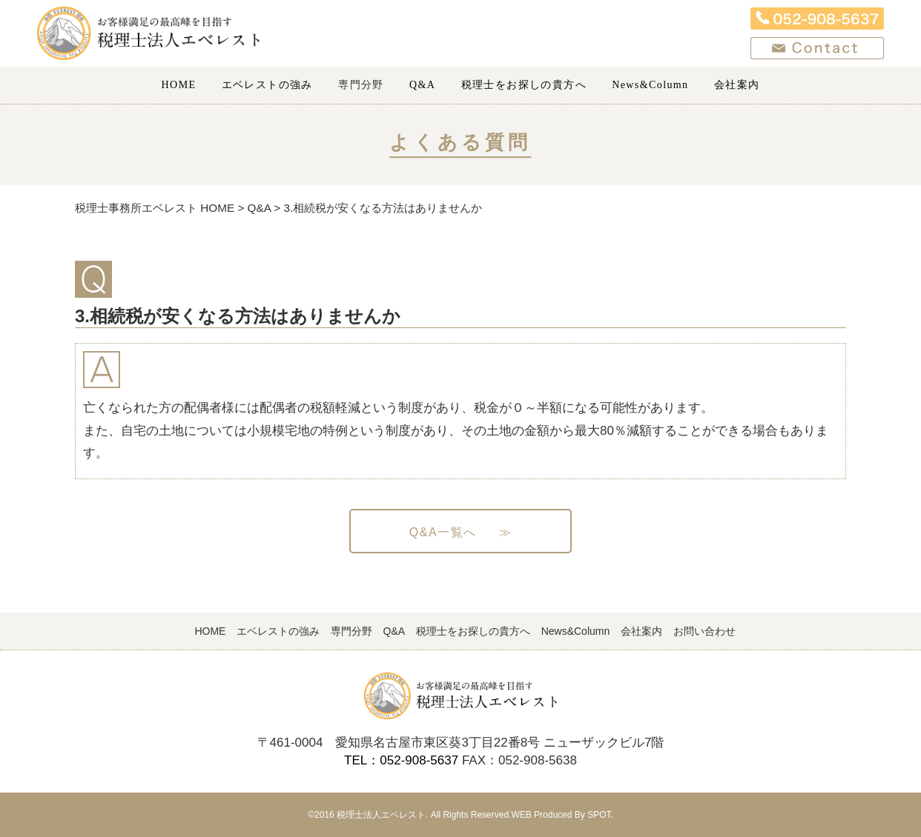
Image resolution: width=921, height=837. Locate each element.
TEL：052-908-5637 (401, 760)
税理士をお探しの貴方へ (524, 84)
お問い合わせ (704, 631)
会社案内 (737, 84)
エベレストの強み (267, 84)
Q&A (422, 84)
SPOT (598, 815)
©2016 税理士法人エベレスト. (368, 815)
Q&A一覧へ (460, 532)
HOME (179, 84)
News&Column (650, 84)
